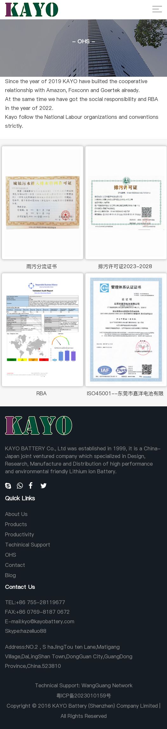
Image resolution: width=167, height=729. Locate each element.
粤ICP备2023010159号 (83, 695)
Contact (15, 564)
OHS (10, 554)
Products (16, 524)
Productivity (19, 534)
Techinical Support (27, 544)
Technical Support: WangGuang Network (83, 685)
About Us (16, 514)
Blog (10, 575)
